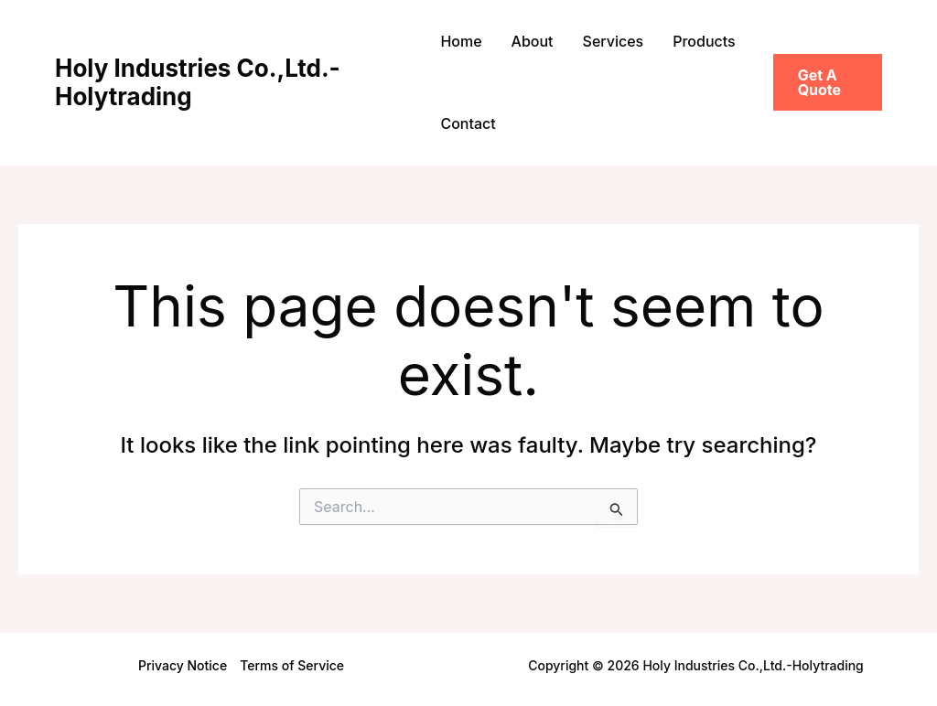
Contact (467, 123)
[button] (827, 82)
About (533, 41)
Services (613, 41)
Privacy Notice (182, 665)
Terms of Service (292, 665)
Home (460, 41)
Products (704, 41)
